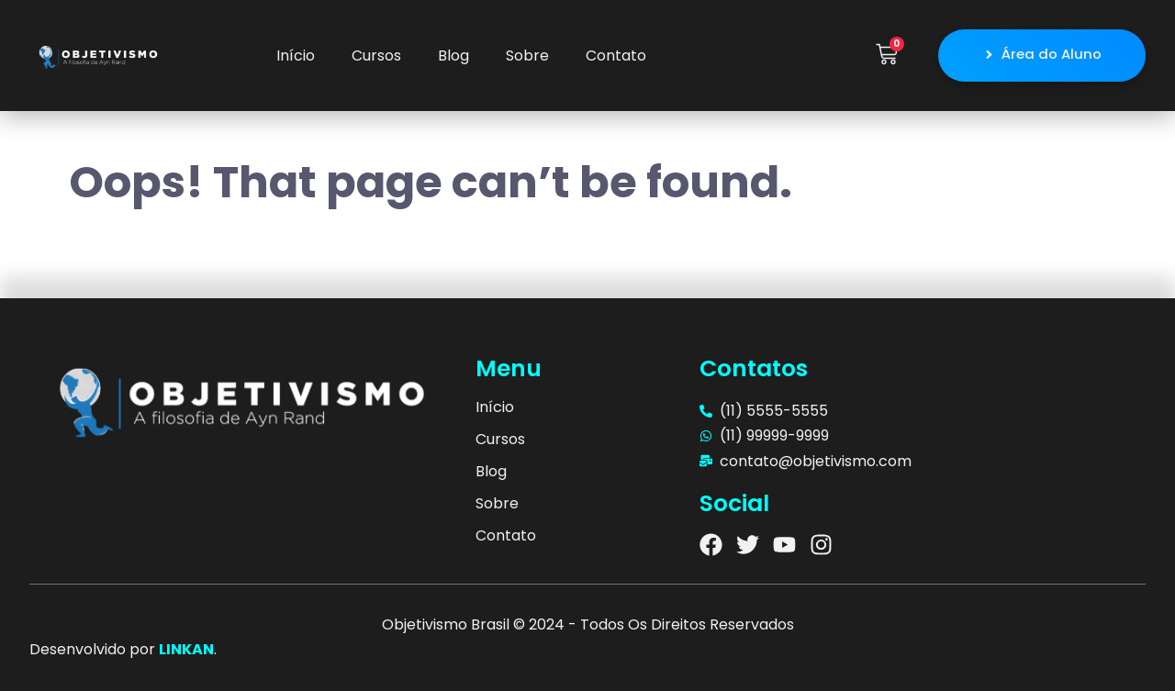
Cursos (376, 55)
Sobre (527, 55)
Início (295, 55)
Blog (453, 55)
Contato (616, 55)
